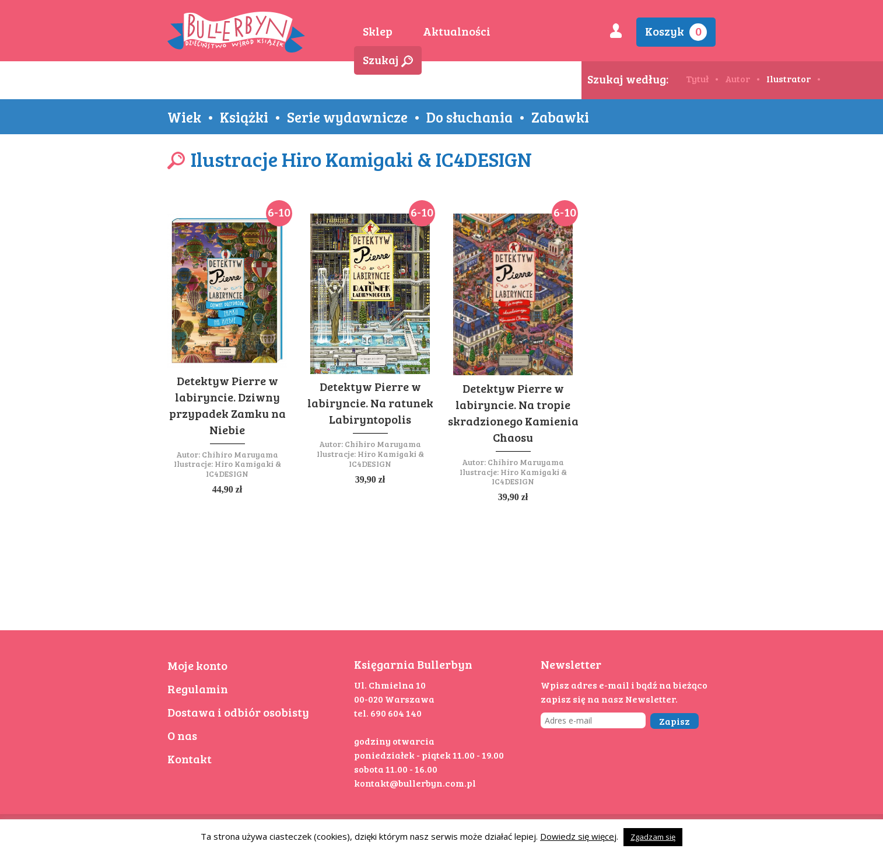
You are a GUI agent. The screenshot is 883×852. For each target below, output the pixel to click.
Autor (737, 78)
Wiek (184, 117)
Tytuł (697, 78)
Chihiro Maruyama (240, 454)
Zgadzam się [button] (652, 837)
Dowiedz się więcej (578, 836)
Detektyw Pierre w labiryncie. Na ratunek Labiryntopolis (370, 402)
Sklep (378, 31)
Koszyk (676, 32)
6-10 (279, 212)
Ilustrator (788, 78)
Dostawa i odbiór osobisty (238, 712)
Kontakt (189, 758)
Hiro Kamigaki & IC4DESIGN (243, 468)
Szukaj (388, 59)
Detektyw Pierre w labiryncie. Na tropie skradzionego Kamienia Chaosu (513, 412)
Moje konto (197, 665)
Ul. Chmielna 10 (390, 685)
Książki (244, 117)
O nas (182, 735)
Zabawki (560, 117)
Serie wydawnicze (347, 117)
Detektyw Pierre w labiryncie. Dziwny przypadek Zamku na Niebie (227, 405)
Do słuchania (469, 117)
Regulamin (197, 688)
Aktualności (456, 31)
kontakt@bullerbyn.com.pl (415, 783)
